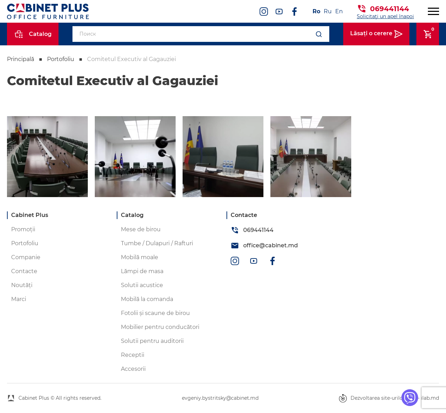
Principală (20, 59)
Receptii (132, 355)
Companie (25, 257)
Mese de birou (141, 229)
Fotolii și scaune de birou (155, 313)
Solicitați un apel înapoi (385, 16)
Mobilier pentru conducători (160, 327)
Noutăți (21, 285)
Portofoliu (60, 59)
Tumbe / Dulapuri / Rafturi (157, 243)
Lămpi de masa (142, 271)
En (339, 11)
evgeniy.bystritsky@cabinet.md (220, 398)
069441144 (389, 9)
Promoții (23, 229)
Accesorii (133, 369)
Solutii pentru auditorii (152, 341)
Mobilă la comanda (147, 299)
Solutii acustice (142, 285)
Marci (18, 299)
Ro (316, 11)
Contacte (24, 271)
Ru (328, 11)
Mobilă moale (139, 257)
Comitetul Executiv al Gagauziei (131, 59)
